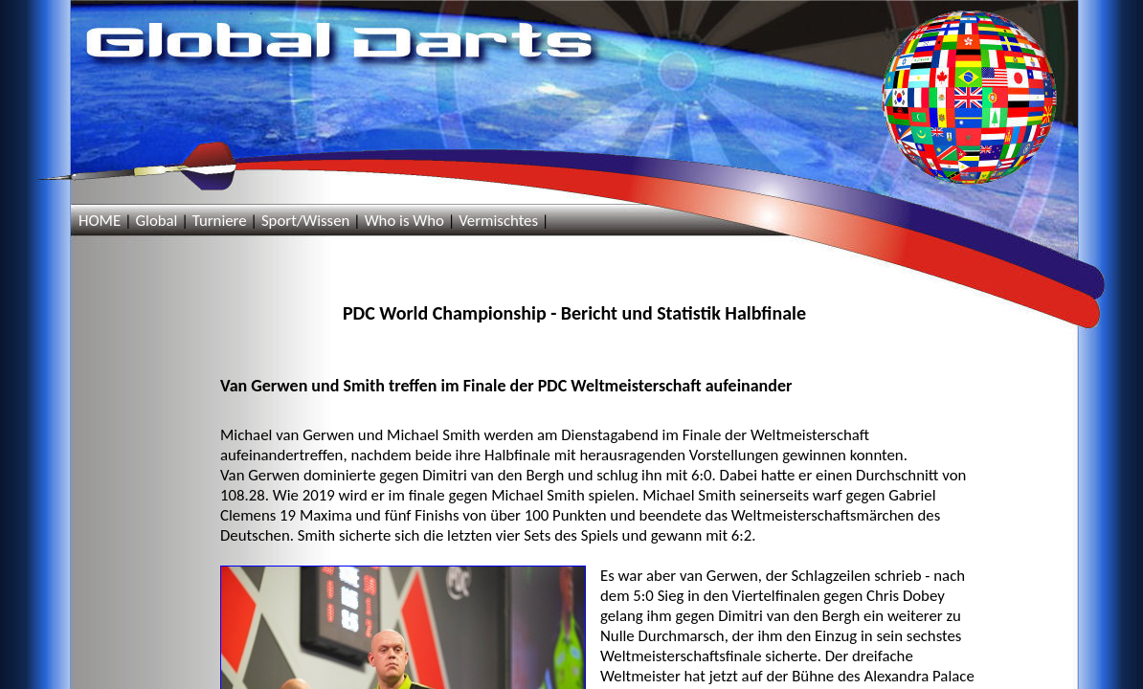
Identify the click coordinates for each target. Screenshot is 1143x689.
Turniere (219, 221)
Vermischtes (498, 221)
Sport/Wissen (305, 221)
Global (156, 221)
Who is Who (404, 221)
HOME (99, 221)
